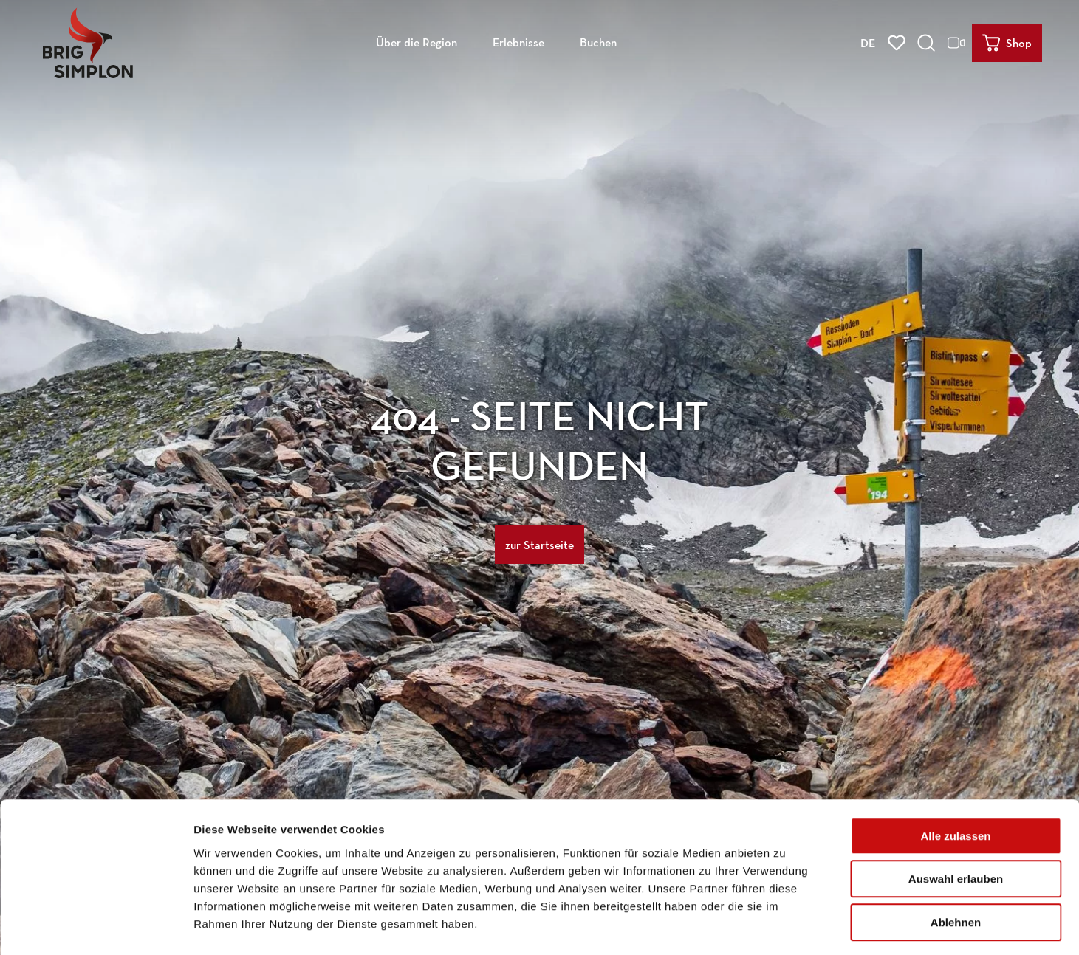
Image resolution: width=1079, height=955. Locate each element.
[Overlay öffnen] (928, 41)
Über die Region (416, 41)
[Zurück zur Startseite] (86, 41)
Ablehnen (956, 861)
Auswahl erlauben (955, 818)
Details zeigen (785, 926)
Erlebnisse (518, 41)
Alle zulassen (955, 774)
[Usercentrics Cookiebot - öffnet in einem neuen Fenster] (95, 926)
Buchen (598, 41)
